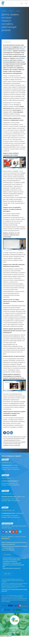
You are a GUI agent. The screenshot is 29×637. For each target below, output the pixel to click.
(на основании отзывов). (14, 536)
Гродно (5, 475)
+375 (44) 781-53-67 (8, 494)
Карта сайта (7, 573)
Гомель (5, 491)
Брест (5, 507)
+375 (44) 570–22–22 (8, 462)
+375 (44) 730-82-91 (8, 478)
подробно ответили (8, 104)
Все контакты (7, 554)
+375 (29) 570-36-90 (8, 510)
